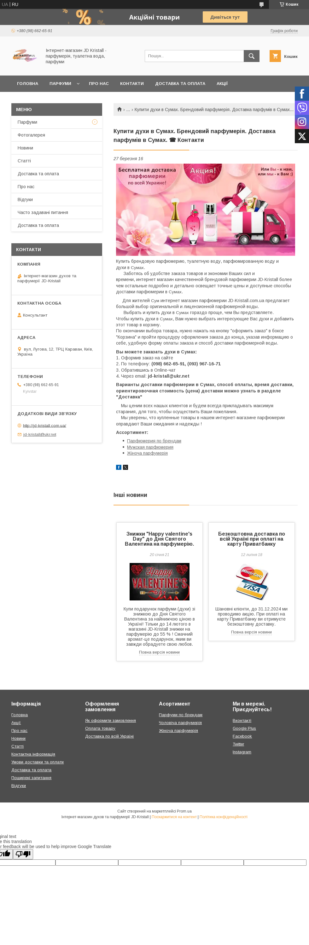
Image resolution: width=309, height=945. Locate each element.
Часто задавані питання (43, 212)
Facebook (242, 736)
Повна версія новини (159, 652)
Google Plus (244, 728)
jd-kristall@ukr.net (39, 434)
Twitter (238, 744)
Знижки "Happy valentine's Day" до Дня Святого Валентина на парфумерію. (159, 539)
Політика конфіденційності (224, 817)
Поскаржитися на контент (174, 817)
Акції (222, 83)
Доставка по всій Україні (109, 736)
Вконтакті (242, 720)
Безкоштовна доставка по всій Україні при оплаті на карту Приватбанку (251, 539)
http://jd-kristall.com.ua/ (44, 425)
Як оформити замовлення (110, 720)
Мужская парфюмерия (150, 447)
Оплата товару (100, 728)
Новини (25, 147)
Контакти (132, 83)
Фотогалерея (31, 135)
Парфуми (60, 83)
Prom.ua (184, 811)
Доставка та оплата (180, 83)
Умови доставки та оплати (37, 762)
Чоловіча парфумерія (180, 722)
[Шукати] (251, 56)
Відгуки (25, 199)
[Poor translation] (23, 854)
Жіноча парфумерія (147, 453)
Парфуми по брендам (180, 714)
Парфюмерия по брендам (154, 440)
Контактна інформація (33, 754)
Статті (24, 160)
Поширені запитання (31, 777)
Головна (27, 83)
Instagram (242, 752)
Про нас (99, 83)
